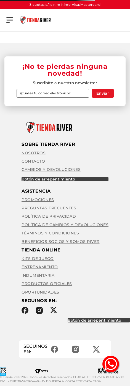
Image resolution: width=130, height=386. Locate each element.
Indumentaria (38, 275)
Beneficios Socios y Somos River (61, 241)
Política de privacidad (49, 216)
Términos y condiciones (50, 233)
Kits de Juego (38, 258)
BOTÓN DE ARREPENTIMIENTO (48, 179)
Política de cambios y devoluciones (65, 224)
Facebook (25, 310)
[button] (9, 20)
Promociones (38, 199)
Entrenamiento (40, 266)
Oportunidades (40, 292)
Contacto (33, 161)
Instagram (39, 310)
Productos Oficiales (47, 283)
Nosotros (34, 152)
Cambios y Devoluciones (51, 169)
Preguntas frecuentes (49, 208)
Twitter (53, 310)
